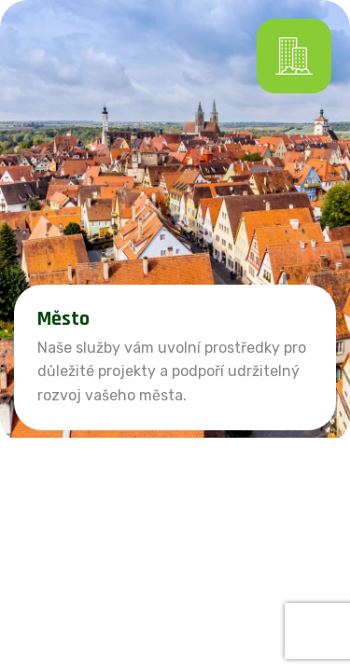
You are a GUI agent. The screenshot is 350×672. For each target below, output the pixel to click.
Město (63, 319)
